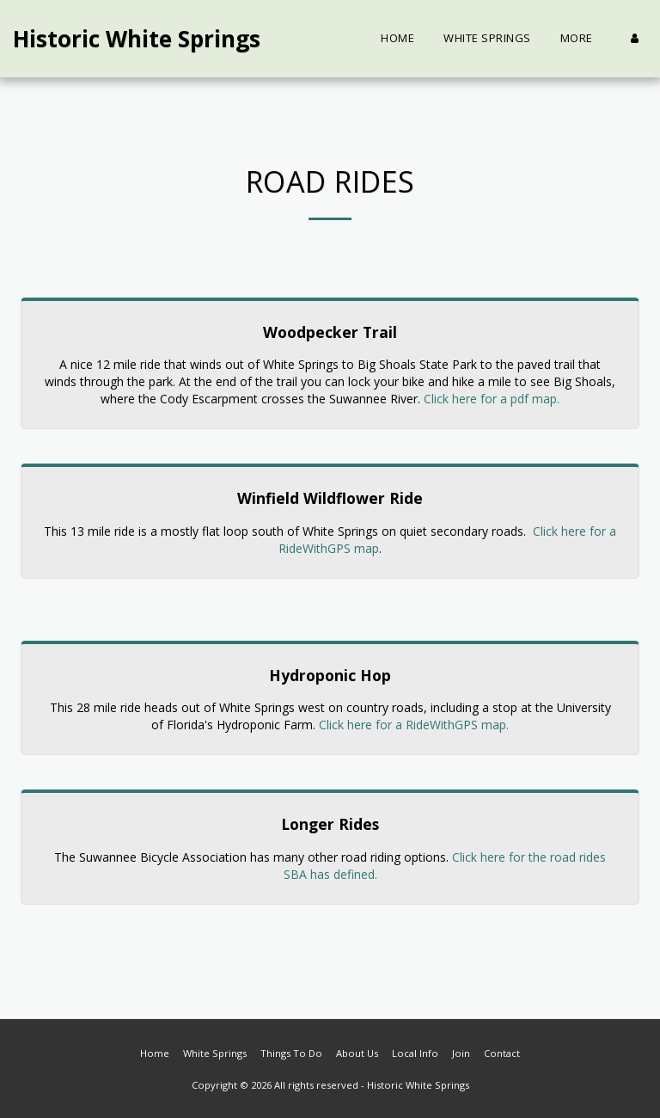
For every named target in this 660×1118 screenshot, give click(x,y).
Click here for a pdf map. (491, 398)
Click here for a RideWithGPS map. (414, 724)
